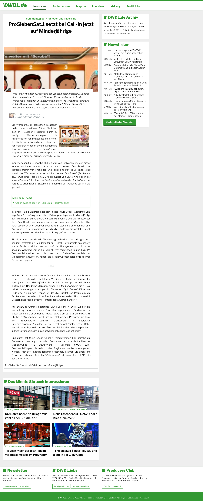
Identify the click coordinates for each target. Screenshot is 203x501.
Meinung (116, 6)
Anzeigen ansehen (81, 486)
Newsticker (39, 6)
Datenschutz (133, 498)
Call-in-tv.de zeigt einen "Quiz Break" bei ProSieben (42, 202)
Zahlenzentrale (61, 6)
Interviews (98, 6)
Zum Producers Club (112, 486)
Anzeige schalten (61, 486)
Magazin (81, 6)
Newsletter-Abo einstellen (16, 486)
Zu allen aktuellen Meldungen (119, 122)
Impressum (144, 498)
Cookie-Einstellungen (118, 498)
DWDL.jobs (133, 6)
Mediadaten (89, 498)
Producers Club (101, 498)
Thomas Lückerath (30, 114)
